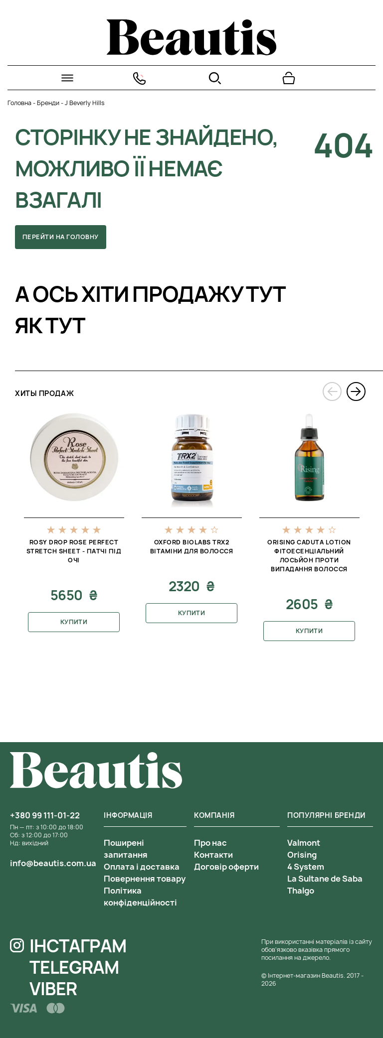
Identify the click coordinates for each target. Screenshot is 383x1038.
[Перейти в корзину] (289, 78)
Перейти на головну (60, 237)
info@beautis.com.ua (53, 863)
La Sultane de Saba (325, 878)
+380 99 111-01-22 (45, 815)
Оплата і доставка (142, 866)
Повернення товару (145, 878)
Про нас (210, 842)
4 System (305, 866)
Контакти (213, 854)
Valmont (303, 842)
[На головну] (191, 52)
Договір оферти (226, 866)
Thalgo (300, 890)
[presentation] (332, 391)
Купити (74, 622)
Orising (302, 854)
